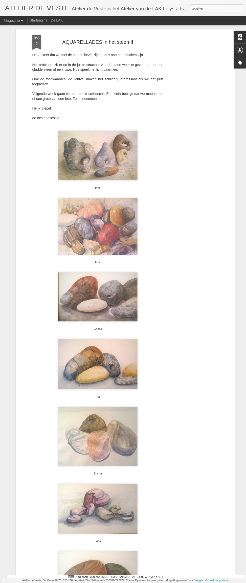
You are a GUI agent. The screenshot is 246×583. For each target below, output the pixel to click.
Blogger (198, 580)
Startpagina (38, 20)
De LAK (57, 20)
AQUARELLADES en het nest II (104, 521)
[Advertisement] (190, 84)
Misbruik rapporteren (216, 580)
